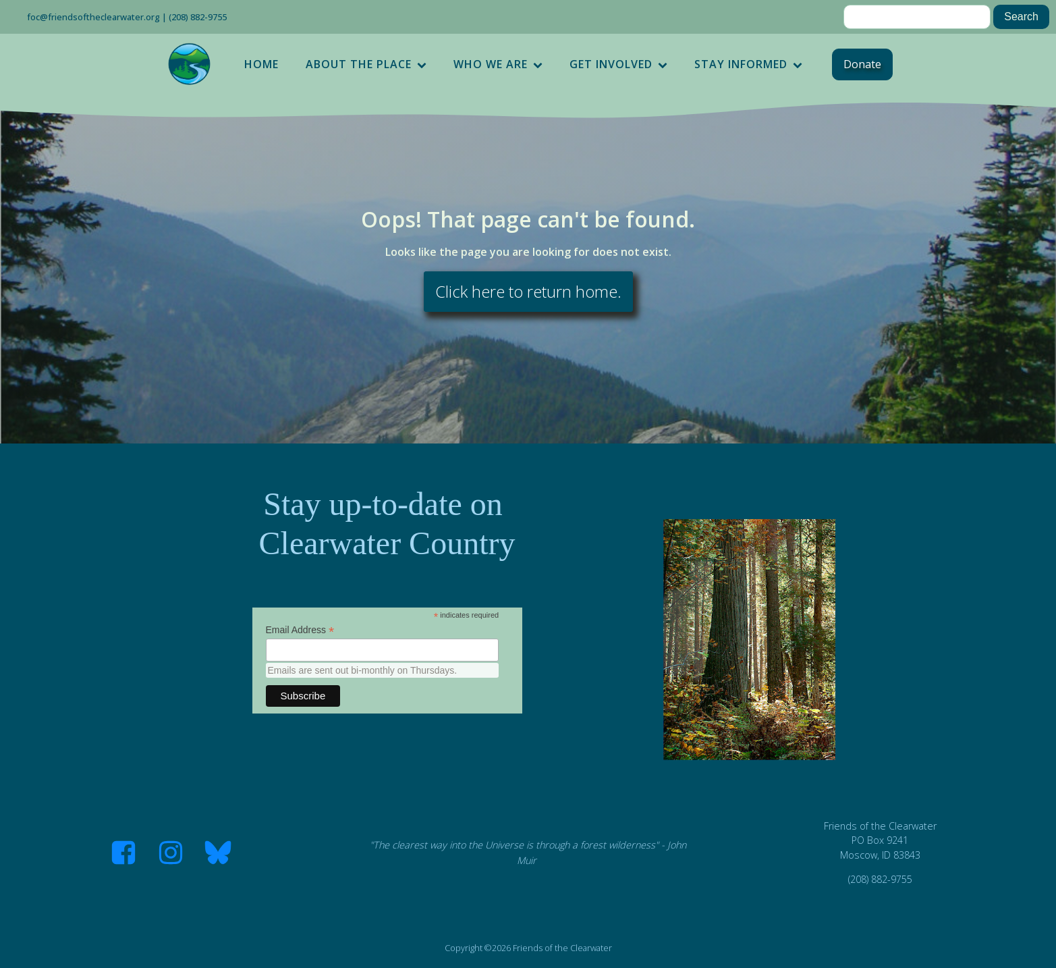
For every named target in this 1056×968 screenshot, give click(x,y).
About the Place (366, 64)
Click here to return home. (528, 291)
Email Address (300, 630)
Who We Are (498, 64)
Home (261, 64)
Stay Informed (748, 64)
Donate (862, 64)
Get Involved (618, 64)
